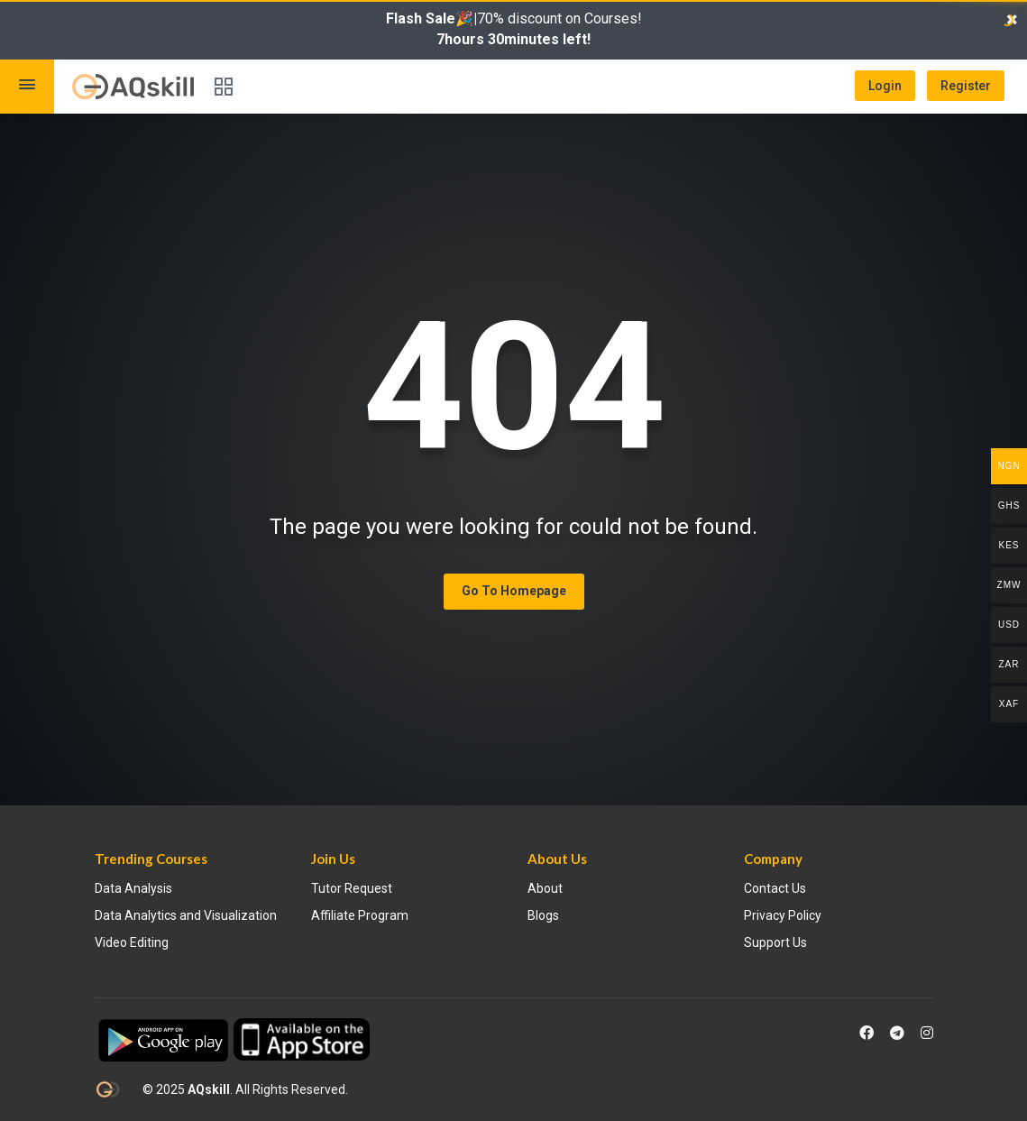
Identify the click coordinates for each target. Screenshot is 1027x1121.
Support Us (775, 942)
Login (885, 85)
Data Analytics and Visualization (186, 915)
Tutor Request (351, 888)
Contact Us (775, 888)
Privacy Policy (782, 915)
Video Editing (132, 942)
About (545, 888)
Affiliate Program (359, 915)
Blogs (543, 915)
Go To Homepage (514, 590)
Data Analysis (133, 888)
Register (965, 85)
